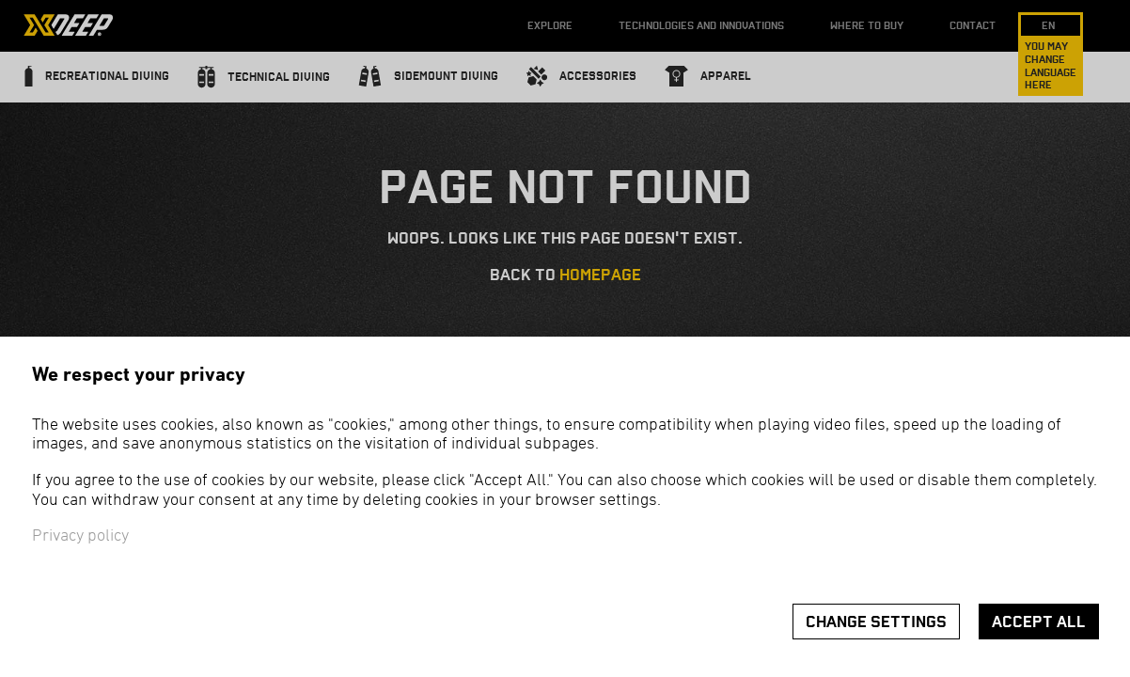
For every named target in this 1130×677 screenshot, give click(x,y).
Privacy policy (80, 536)
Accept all (1039, 622)
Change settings (876, 622)
